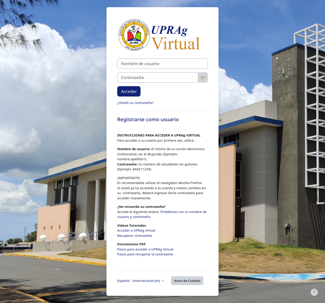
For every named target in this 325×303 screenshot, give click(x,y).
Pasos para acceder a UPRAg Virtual (145, 249)
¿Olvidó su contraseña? (135, 102)
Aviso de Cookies (187, 280)
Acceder (129, 91)
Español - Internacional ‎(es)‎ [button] (139, 280)
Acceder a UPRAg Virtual (136, 230)
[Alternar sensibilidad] (203, 77)
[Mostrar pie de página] (314, 292)
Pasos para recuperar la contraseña (145, 254)
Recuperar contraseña (134, 235)
